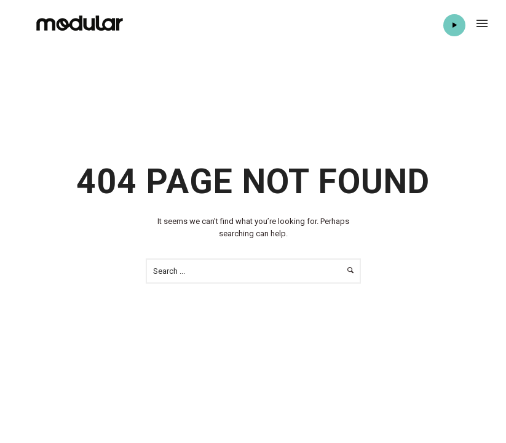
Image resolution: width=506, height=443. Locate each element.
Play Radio (454, 25)
